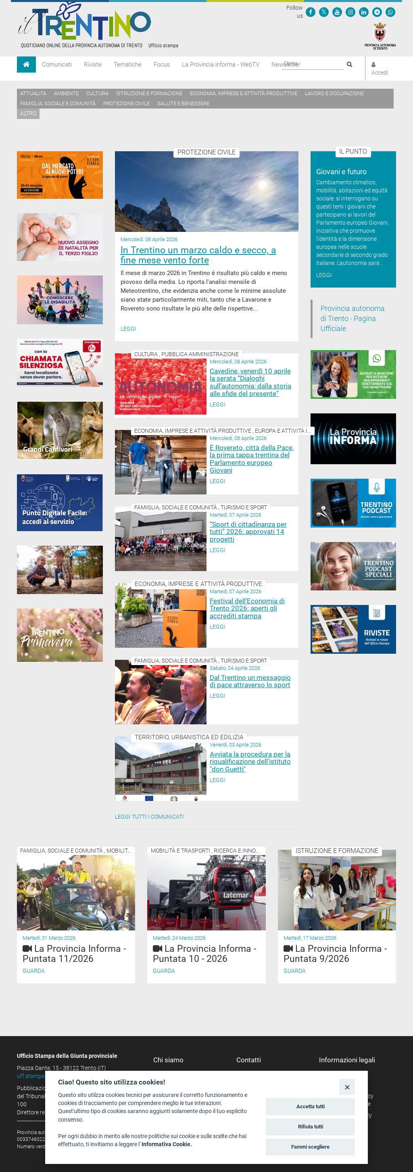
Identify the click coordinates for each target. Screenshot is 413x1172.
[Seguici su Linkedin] (363, 11)
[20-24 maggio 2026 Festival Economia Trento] (60, 175)
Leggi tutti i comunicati (149, 816)
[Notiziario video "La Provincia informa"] (353, 438)
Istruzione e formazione (149, 93)
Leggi (128, 328)
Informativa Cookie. (167, 1144)
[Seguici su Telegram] (377, 11)
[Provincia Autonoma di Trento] (380, 35)
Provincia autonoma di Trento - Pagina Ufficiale (353, 318)
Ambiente (66, 93)
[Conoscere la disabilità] (60, 299)
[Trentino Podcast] (353, 503)
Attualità (33, 93)
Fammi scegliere (310, 1147)
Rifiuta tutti (310, 1127)
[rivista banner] (353, 629)
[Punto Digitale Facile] (60, 502)
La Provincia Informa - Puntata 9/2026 (335, 953)
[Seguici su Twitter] (324, 11)
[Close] (347, 1087)
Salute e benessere (183, 103)
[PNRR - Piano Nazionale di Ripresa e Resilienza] (60, 570)
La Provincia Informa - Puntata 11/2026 (74, 953)
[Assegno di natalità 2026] (60, 237)
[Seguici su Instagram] (350, 11)
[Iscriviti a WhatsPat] (353, 374)
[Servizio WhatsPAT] (390, 11)
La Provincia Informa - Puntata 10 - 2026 (204, 953)
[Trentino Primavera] (60, 635)
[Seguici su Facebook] (310, 11)
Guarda (34, 971)
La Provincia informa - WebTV (220, 64)
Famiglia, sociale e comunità (58, 103)
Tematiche (128, 64)
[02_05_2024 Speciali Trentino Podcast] (353, 566)
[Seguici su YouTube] (337, 11)
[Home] (26, 64)
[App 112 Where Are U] (60, 363)
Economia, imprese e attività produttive (243, 93)
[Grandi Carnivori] (60, 430)
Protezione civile (126, 103)
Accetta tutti (310, 1106)
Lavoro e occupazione (334, 93)
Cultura (97, 93)
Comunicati (57, 64)
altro (28, 113)
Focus (162, 64)
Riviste (93, 64)
